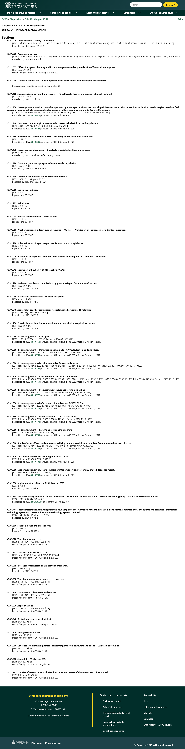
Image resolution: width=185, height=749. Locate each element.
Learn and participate (97, 12)
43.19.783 (35, 475)
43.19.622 (35, 115)
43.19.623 (35, 128)
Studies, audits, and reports (113, 695)
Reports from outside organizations (113, 723)
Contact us (149, 718)
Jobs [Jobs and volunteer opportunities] (146, 701)
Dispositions (16, 19)
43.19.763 (35, 355)
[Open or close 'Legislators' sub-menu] (140, 12)
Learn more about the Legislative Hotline (48, 715)
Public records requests (155, 707)
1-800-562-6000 (49, 705)
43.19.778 (35, 421)
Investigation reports (113, 730)
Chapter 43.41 (41, 19)
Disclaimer (36, 743)
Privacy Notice (53, 743)
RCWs (5, 19)
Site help (148, 712)
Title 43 (28, 19)
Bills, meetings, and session (21, 12)
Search (170, 5)
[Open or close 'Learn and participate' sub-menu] (113, 12)
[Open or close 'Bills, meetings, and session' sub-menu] (40, 12)
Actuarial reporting (112, 707)
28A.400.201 (36, 501)
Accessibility (150, 695)
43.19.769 (35, 381)
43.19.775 (35, 408)
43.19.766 (35, 368)
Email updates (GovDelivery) (158, 724)
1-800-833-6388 (59, 709)
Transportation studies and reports (116, 714)
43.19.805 (35, 142)
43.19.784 (35, 448)
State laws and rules (61, 12)
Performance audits (112, 701)
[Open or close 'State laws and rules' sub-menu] (76, 12)
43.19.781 (35, 435)
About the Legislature (161, 12)
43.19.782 (35, 461)
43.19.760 (35, 341)
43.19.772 (35, 395)
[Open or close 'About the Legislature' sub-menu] (178, 12)
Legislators (129, 12)
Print (180, 19)
